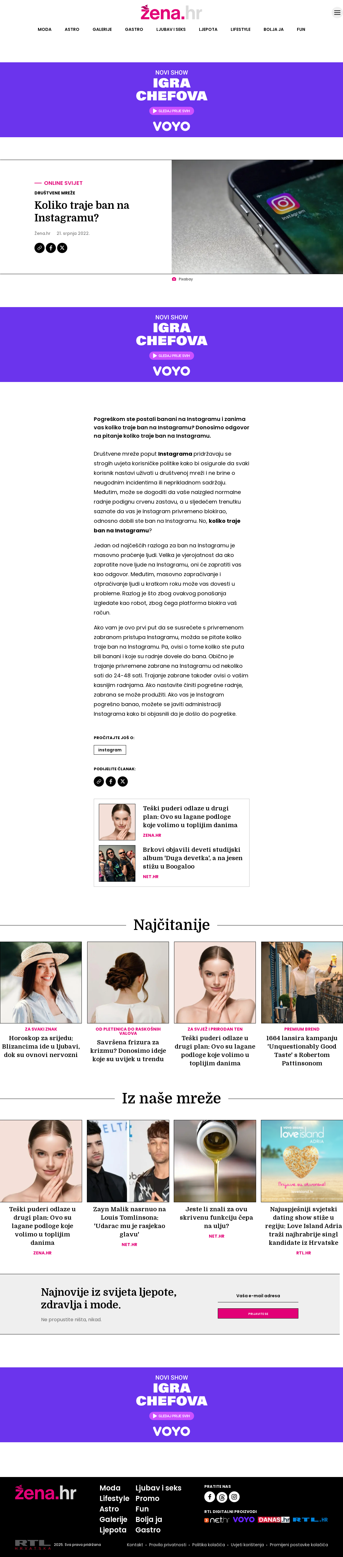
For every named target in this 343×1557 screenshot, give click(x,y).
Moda (45, 29)
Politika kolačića (208, 1545)
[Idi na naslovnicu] (171, 19)
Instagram (110, 750)
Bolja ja (274, 29)
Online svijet (63, 183)
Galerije (102, 29)
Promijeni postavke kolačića (299, 1545)
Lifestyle (240, 29)
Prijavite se (258, 1313)
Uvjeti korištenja (247, 1545)
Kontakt (135, 1545)
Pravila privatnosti (167, 1545)
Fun (301, 29)
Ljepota (208, 29)
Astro (72, 29)
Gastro (134, 29)
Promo (147, 1498)
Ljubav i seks (171, 29)
